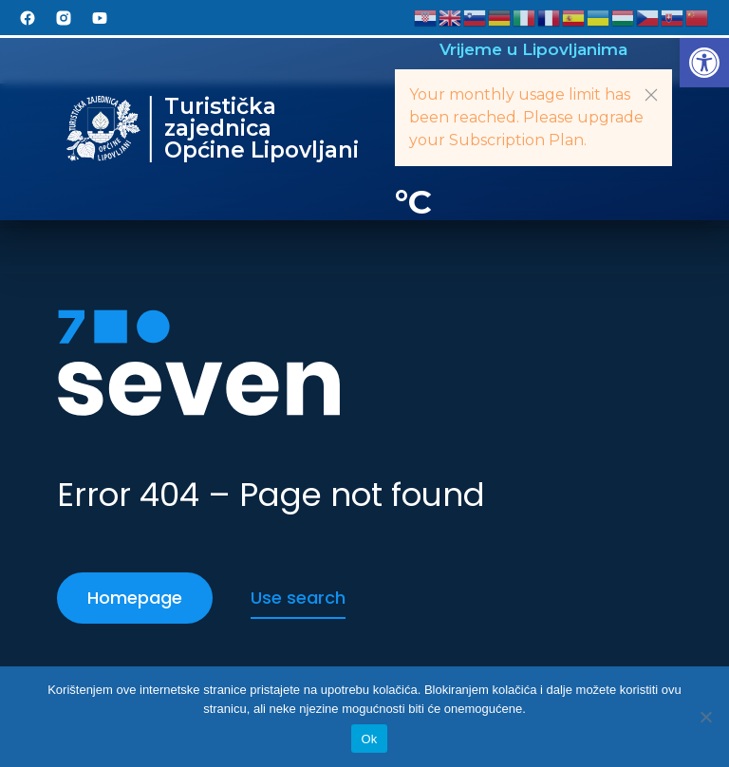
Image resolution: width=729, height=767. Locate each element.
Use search (298, 597)
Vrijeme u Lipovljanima (533, 49)
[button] (704, 62)
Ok (369, 739)
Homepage (134, 597)
